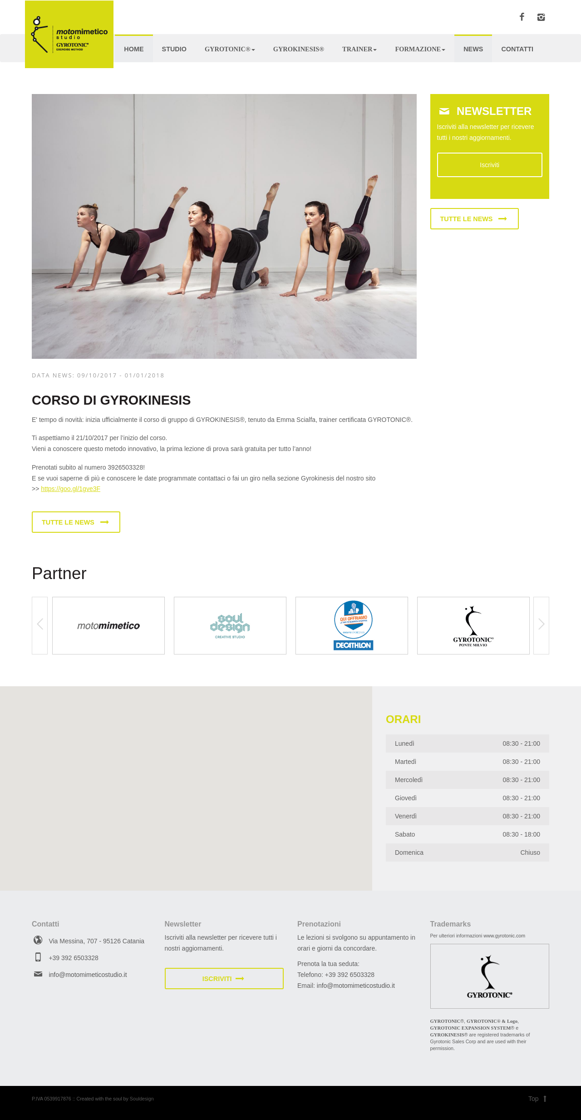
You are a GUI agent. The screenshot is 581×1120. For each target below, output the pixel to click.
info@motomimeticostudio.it (88, 974)
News (473, 49)
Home (133, 49)
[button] (100, 780)
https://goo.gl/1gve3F (70, 488)
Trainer (359, 49)
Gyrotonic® (230, 49)
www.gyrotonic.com (504, 935)
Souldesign (142, 1098)
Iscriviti (489, 164)
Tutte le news (76, 522)
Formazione (420, 49)
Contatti (517, 49)
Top (538, 1098)
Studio (174, 49)
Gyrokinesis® (298, 49)
